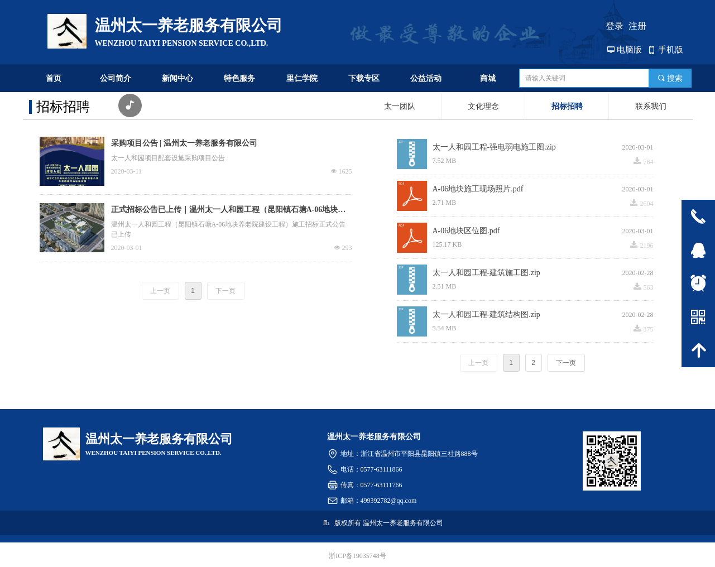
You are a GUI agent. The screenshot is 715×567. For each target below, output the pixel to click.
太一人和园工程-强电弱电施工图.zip (494, 147)
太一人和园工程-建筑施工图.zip (486, 272)
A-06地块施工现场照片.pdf (478, 189)
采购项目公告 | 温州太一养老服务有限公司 (184, 143)
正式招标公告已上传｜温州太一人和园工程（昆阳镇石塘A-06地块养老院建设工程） (228, 211)
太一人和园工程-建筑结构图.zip (486, 314)
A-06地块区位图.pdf (466, 231)
